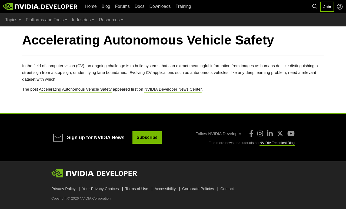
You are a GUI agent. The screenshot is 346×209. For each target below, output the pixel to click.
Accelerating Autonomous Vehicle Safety (75, 89)
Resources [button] (109, 20)
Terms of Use (136, 189)
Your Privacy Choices (100, 189)
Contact (227, 189)
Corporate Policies (198, 189)
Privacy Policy (63, 189)
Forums (122, 6)
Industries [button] (81, 20)
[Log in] (339, 6)
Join (327, 7)
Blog (106, 6)
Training (183, 6)
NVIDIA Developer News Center (173, 89)
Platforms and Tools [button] (45, 20)
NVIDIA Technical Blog (277, 143)
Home (91, 6)
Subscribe (147, 137)
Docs (139, 6)
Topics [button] (11, 20)
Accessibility (165, 189)
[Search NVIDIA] (315, 6)
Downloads (160, 6)
